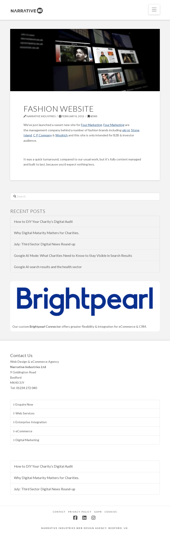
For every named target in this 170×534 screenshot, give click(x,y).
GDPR (98, 511)
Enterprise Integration (30, 422)
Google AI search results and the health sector (48, 267)
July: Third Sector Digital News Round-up (44, 244)
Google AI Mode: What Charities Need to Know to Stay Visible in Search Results (73, 256)
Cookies (111, 511)
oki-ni (126, 130)
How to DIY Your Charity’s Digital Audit (43, 222)
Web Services (24, 413)
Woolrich (61, 135)
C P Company (42, 135)
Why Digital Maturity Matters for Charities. (46, 233)
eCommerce (22, 431)
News (92, 116)
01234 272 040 (26, 388)
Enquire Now (23, 404)
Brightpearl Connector (45, 326)
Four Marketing (91, 125)
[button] (154, 9)
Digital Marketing (26, 440)
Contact (59, 511)
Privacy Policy (80, 511)
